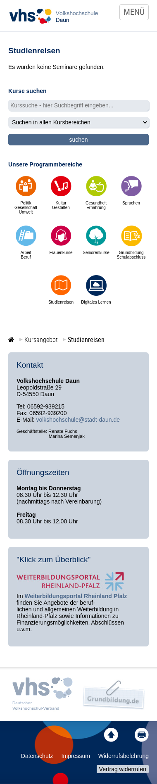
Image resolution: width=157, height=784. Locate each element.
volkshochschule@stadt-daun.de (78, 419)
